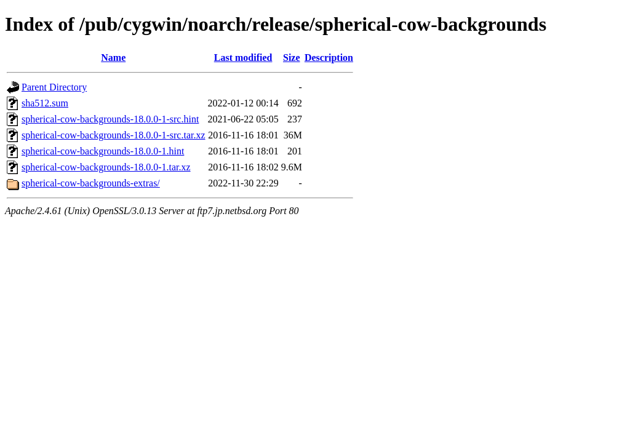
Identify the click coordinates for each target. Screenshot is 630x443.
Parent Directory (54, 87)
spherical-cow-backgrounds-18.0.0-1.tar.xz (106, 167)
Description (329, 57)
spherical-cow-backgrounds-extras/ (91, 183)
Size (291, 57)
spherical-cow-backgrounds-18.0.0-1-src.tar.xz (113, 135)
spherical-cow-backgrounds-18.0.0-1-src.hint (110, 119)
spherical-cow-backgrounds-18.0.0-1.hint (103, 151)
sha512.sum (45, 103)
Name (113, 57)
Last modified (243, 57)
